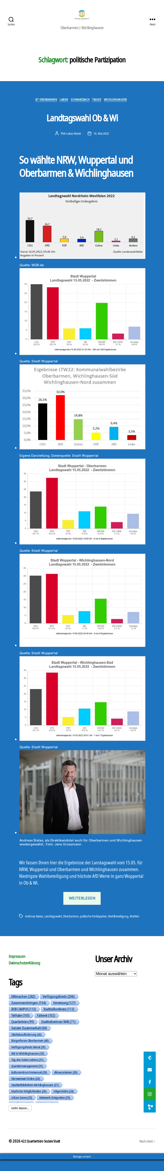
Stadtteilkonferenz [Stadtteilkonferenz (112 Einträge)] (58, 1020)
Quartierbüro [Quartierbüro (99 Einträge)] (22, 1033)
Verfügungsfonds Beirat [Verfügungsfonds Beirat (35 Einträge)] (28, 1058)
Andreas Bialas (34, 922)
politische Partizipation (96, 922)
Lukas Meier (73, 139)
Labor (61, 106)
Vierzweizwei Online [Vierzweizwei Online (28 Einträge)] (25, 1090)
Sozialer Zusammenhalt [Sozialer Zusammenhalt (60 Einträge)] (29, 1039)
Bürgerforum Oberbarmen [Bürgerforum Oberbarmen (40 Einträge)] (30, 1052)
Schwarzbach (80, 106)
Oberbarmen (72, 922)
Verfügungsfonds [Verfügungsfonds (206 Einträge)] (58, 1007)
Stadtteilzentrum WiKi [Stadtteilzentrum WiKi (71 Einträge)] (58, 1033)
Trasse (100, 106)
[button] (150, 1106)
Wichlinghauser (123, 106)
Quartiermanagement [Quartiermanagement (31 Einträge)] (27, 1077)
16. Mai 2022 (101, 139)
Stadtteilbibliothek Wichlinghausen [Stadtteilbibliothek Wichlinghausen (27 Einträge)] (34, 1096)
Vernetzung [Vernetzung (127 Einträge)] (64, 1014)
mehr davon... (20, 1119)
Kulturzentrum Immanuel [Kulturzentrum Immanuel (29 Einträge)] (29, 1083)
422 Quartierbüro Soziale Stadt (43, 1152)
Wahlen (30, 927)
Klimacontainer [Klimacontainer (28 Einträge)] (65, 1083)
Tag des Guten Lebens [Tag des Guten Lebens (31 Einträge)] (27, 1071)
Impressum (17, 967)
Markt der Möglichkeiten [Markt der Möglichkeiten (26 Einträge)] (28, 1102)
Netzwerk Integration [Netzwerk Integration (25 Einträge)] (54, 1109)
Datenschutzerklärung (24, 974)
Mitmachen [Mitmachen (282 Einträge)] (23, 1007)
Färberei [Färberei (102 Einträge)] (46, 1026)
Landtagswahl (54, 922)
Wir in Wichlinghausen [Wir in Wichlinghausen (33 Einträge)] (27, 1064)
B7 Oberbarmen (40, 106)
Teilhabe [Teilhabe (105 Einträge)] (20, 1026)
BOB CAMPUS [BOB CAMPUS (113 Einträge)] (23, 1020)
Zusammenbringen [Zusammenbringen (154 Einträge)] (28, 1014)
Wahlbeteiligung (123, 922)
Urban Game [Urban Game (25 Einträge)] (21, 1109)
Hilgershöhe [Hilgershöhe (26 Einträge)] (64, 1102)
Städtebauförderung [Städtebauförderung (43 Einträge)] (26, 1045)
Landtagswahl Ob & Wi (82, 122)
